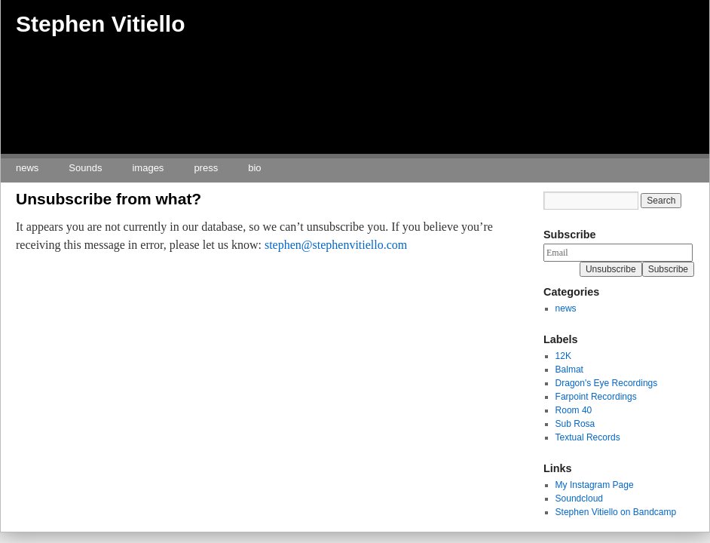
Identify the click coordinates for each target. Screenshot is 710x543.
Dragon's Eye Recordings (606, 383)
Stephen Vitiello (100, 23)
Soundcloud (579, 498)
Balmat (569, 369)
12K (563, 356)
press (206, 167)
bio (254, 167)
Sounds (85, 167)
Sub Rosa (575, 424)
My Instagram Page (594, 485)
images (148, 167)
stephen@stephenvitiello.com (336, 244)
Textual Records (587, 437)
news (27, 167)
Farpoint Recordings (596, 396)
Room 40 (573, 410)
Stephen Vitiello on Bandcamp (616, 512)
